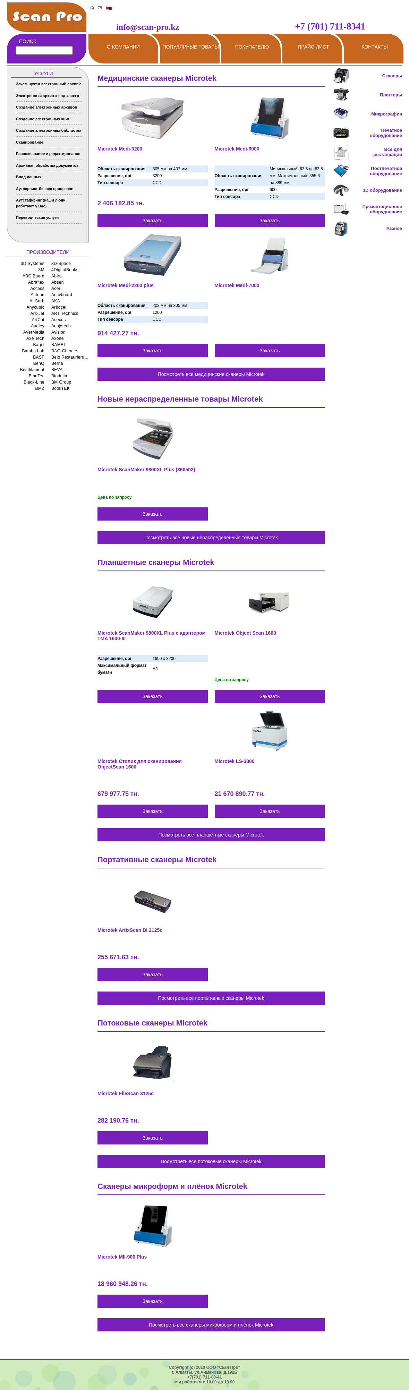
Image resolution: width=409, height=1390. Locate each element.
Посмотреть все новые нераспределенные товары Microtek (211, 537)
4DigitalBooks (64, 269)
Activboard (61, 294)
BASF (38, 357)
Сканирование (29, 142)
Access (37, 288)
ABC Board (33, 276)
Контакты (374, 47)
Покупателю (252, 47)
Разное (394, 228)
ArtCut (38, 319)
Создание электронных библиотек (48, 130)
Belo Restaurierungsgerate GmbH (70, 357)
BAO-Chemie (64, 351)
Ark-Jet (37, 313)
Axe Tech (35, 338)
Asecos (58, 319)
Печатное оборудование (386, 133)
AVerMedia (33, 332)
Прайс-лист (313, 47)
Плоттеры (391, 94)
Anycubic (35, 307)
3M (41, 269)
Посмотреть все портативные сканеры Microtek (211, 998)
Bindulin (59, 376)
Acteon (37, 294)
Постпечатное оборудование (386, 171)
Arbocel (58, 307)
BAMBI (58, 344)
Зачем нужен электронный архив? (48, 84)
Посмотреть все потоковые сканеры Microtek (211, 1161)
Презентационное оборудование (382, 209)
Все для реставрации (387, 152)
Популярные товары (190, 47)
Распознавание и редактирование (48, 154)
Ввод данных (28, 177)
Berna (57, 363)
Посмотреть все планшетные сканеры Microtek (211, 835)
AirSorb (36, 301)
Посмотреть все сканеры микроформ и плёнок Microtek (211, 1325)
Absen (57, 282)
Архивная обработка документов (47, 165)
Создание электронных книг (42, 119)
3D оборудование (382, 190)
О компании (123, 47)
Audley (37, 326)
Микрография (386, 114)
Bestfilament (32, 369)
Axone (57, 338)
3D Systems (32, 263)
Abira (56, 276)
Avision (58, 332)
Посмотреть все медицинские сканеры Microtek (211, 374)
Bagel (39, 344)
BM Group (61, 382)
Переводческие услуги (37, 217)
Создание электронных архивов (46, 107)
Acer (55, 288)
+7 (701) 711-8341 (330, 26)
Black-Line (34, 382)
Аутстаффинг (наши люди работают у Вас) (41, 203)
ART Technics (64, 313)
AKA (55, 301)
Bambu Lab (33, 351)
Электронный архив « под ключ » (47, 96)
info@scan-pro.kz (147, 27)
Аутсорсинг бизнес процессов (45, 189)
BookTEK (60, 388)
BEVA (57, 369)
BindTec (36, 376)
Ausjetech (61, 326)
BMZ (39, 388)
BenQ (38, 363)
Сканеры (392, 75)
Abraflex (36, 282)
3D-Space (61, 263)
